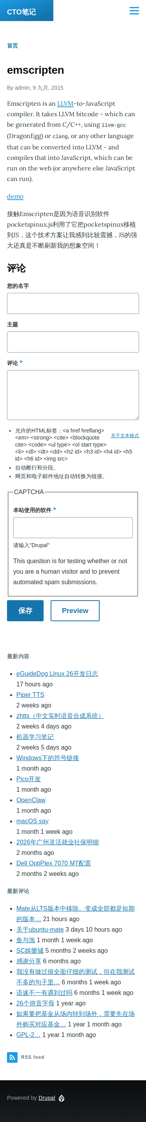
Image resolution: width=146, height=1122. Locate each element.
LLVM (65, 103)
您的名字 (18, 285)
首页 (12, 46)
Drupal (47, 1097)
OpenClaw (31, 799)
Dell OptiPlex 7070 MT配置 (53, 862)
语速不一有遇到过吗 (44, 992)
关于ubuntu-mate (40, 928)
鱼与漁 (25, 939)
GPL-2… (28, 1034)
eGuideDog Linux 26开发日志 (57, 673)
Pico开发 (28, 778)
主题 (12, 324)
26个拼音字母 (35, 1002)
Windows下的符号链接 (47, 757)
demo (15, 195)
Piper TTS (30, 694)
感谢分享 (28, 960)
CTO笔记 (21, 12)
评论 (12, 362)
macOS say (32, 820)
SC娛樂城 (30, 950)
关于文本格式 (125, 435)
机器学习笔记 (35, 736)
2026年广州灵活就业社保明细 (57, 841)
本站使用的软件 (32, 509)
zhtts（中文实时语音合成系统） (60, 715)
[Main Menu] (134, 11)
